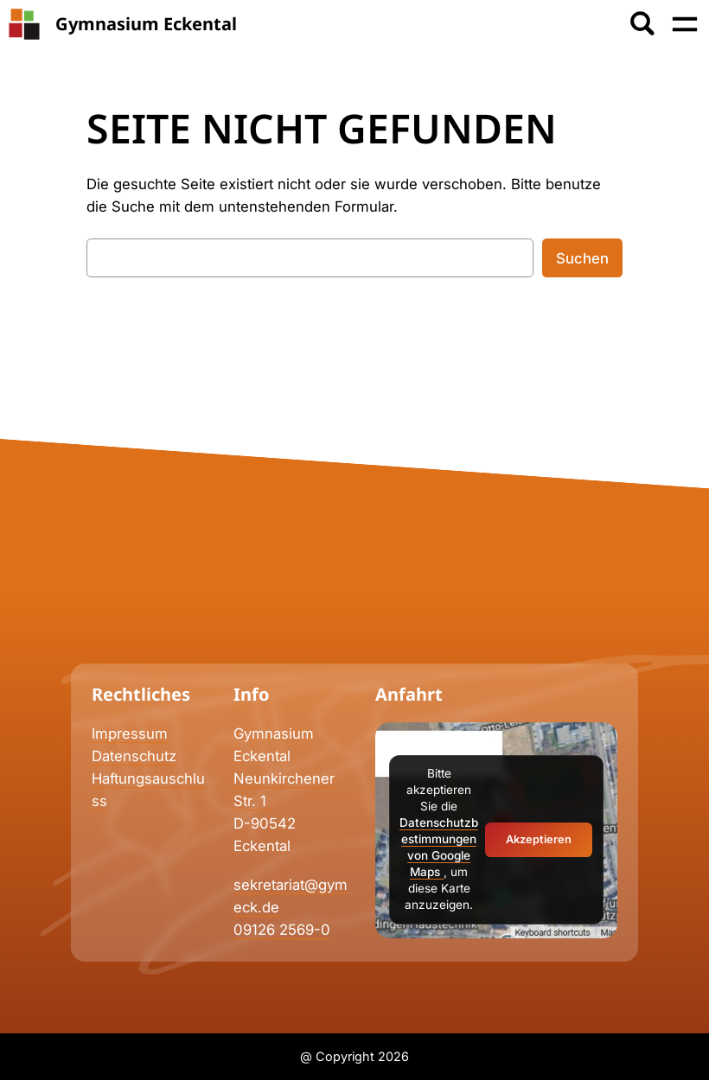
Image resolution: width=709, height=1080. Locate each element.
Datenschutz (134, 756)
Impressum (130, 733)
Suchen (582, 258)
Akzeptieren (539, 839)
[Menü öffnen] (684, 24)
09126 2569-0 (281, 929)
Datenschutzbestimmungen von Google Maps (438, 847)
